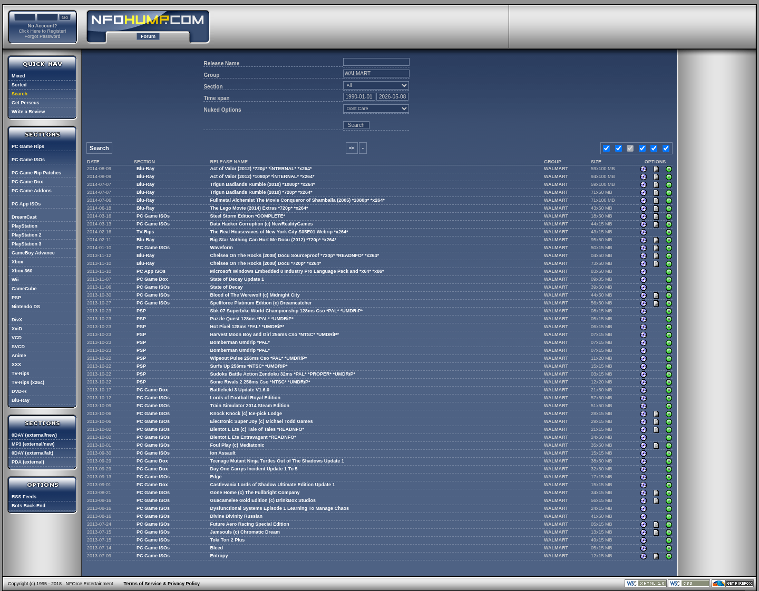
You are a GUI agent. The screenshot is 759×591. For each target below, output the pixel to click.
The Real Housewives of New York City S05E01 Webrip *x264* (279, 231)
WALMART (556, 168)
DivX (17, 319)
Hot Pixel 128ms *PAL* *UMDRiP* (247, 326)
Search (19, 93)
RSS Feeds (24, 496)
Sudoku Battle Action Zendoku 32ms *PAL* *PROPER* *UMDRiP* (283, 374)
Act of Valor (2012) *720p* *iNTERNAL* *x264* (261, 168)
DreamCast (24, 217)
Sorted (19, 84)
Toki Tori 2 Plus (227, 540)
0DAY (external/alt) (32, 453)
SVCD (18, 346)
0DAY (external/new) (34, 435)
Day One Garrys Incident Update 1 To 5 (254, 468)
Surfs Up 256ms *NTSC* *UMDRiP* (249, 366)
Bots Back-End (28, 505)
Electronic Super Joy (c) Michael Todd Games (261, 421)
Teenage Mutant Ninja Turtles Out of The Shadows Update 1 (277, 461)
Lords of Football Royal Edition (245, 397)
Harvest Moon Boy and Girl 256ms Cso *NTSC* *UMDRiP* (274, 334)
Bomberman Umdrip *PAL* (240, 342)
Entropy (219, 555)
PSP (16, 297)
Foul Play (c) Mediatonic (237, 445)
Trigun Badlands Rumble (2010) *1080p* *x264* (262, 184)
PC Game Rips (28, 146)
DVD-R (19, 391)
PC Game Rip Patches (36, 172)
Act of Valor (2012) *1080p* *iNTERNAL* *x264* (262, 176)
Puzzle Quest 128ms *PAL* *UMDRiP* (252, 318)
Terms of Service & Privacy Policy (162, 583)
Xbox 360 (22, 270)
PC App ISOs (26, 203)
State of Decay (226, 287)
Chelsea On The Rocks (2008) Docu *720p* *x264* (266, 263)
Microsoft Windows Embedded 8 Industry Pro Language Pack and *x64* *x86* (297, 271)
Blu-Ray (21, 400)
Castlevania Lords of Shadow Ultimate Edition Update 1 (272, 484)
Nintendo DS (26, 306)
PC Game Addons (32, 190)
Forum (148, 36)
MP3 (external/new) (33, 444)
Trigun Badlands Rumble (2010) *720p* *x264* (261, 192)
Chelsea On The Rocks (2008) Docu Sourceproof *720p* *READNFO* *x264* (295, 255)
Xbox (17, 261)
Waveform (221, 247)
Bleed (216, 547)
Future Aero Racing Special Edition (249, 524)
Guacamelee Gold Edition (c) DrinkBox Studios (263, 500)
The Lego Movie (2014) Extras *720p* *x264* (259, 208)
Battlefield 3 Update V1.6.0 (240, 389)
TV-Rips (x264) (28, 382)
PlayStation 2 (27, 235)
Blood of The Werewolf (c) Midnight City (255, 295)
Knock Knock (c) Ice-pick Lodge (246, 413)
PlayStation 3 (27, 244)
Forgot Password (42, 36)
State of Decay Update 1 (237, 279)
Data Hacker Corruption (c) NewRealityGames (261, 223)
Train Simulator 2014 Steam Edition (250, 405)
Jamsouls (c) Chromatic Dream (245, 532)
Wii (15, 279)
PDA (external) (28, 462)
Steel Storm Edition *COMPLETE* (248, 216)
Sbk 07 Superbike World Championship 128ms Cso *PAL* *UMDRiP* (286, 310)
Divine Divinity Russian (236, 516)
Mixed (18, 75)
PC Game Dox (27, 181)
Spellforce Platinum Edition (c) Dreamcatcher (261, 303)
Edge (216, 476)
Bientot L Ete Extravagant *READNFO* (253, 437)
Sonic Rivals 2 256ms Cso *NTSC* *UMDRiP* (260, 382)
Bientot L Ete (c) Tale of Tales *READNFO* (257, 429)
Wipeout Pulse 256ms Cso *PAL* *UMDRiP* (258, 358)
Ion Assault (223, 453)
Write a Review (28, 111)
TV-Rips (21, 373)
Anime (19, 355)
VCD (17, 337)
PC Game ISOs (28, 159)
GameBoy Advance (33, 252)
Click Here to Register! (42, 31)
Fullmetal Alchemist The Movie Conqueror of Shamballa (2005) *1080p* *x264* (297, 200)
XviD (17, 328)
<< (352, 148)
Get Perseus (26, 102)
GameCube (24, 288)
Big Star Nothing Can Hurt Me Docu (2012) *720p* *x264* (273, 239)
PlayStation (24, 226)
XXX (16, 364)
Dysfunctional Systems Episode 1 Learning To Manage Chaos (279, 508)
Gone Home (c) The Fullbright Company (255, 492)
